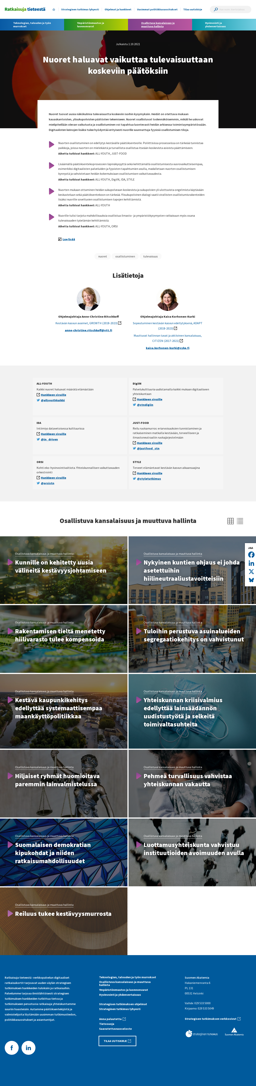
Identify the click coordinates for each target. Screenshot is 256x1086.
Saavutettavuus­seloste (115, 1029)
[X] (251, 571)
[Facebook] (251, 554)
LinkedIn (28, 1048)
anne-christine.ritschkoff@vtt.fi (88, 330)
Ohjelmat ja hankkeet (118, 9)
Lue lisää (69, 239)
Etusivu (54, 9)
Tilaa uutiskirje (192, 9)
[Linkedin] (251, 563)
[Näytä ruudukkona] (230, 521)
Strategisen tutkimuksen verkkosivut (210, 1019)
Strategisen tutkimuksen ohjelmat (123, 1004)
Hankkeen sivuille (53, 395)
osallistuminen (125, 256)
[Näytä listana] (240, 521)
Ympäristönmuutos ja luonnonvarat (123, 990)
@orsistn (47, 483)
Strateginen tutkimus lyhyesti (80, 9)
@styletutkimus (149, 478)
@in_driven (49, 439)
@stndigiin (145, 405)
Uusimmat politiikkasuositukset (157, 9)
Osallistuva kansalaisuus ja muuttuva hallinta (44, 554)
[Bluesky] (251, 580)
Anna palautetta (110, 1019)
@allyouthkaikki (53, 400)
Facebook (12, 1048)
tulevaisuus (150, 256)
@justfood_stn (148, 448)
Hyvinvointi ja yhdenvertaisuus (120, 994)
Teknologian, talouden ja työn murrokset (127, 977)
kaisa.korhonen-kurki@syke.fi (167, 348)
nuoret (102, 256)
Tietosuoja (106, 1024)
